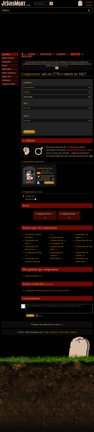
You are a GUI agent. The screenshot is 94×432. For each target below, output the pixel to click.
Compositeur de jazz (33, 252)
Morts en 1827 (27, 56)
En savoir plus (63, 66)
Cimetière (31, 54)
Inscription (89, 2)
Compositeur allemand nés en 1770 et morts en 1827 (46, 290)
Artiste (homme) (45, 54)
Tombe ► (49, 183)
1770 (43, 171)
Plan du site (64, 332)
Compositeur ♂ (69, 215)
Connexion (89, 5)
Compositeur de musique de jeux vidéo (57, 246)
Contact (73, 332)
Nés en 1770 (75, 54)
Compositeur (61, 54)
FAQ (46, 332)
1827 (48, 171)
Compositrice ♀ (45, 215)
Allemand (44, 173)
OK (57, 68)
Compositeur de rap (83, 240)
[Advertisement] (47, 32)
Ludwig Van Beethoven (48, 168)
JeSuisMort (13, 3)
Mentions (53, 332)
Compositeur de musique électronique (56, 255)
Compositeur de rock (83, 246)
